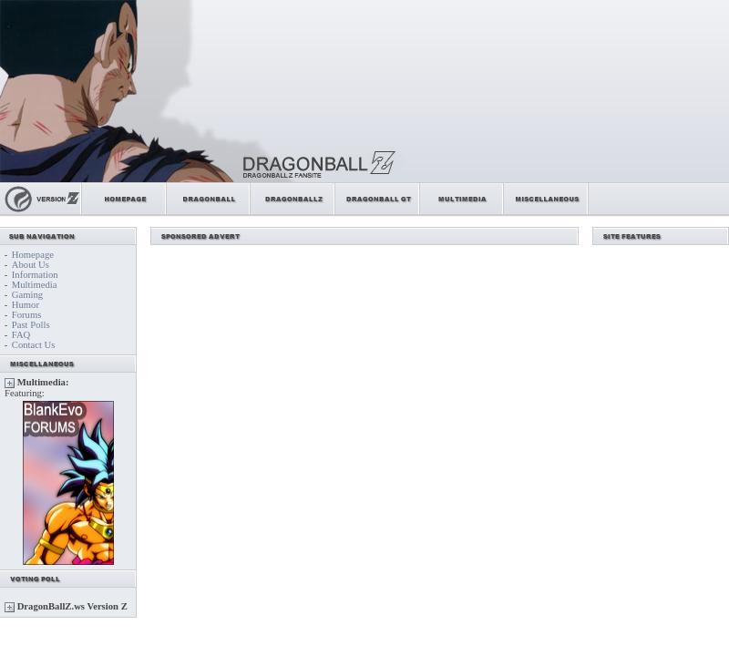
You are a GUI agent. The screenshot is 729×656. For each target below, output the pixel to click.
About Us (30, 265)
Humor (25, 305)
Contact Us (34, 345)
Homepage (33, 255)
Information (35, 275)
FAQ (21, 335)
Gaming (27, 295)
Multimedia (34, 285)
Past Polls (31, 325)
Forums (27, 315)
